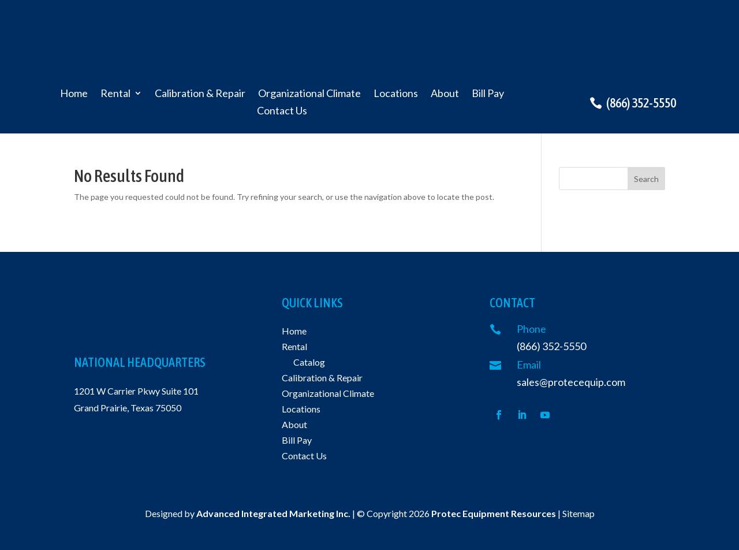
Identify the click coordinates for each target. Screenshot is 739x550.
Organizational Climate (309, 94)
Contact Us (282, 111)
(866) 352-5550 (641, 102)
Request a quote (639, 45)
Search (646, 179)
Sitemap (578, 513)
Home (74, 94)
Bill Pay (488, 94)
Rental (115, 94)
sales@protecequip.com (571, 382)
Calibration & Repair (200, 94)
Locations (396, 94)
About (445, 94)
